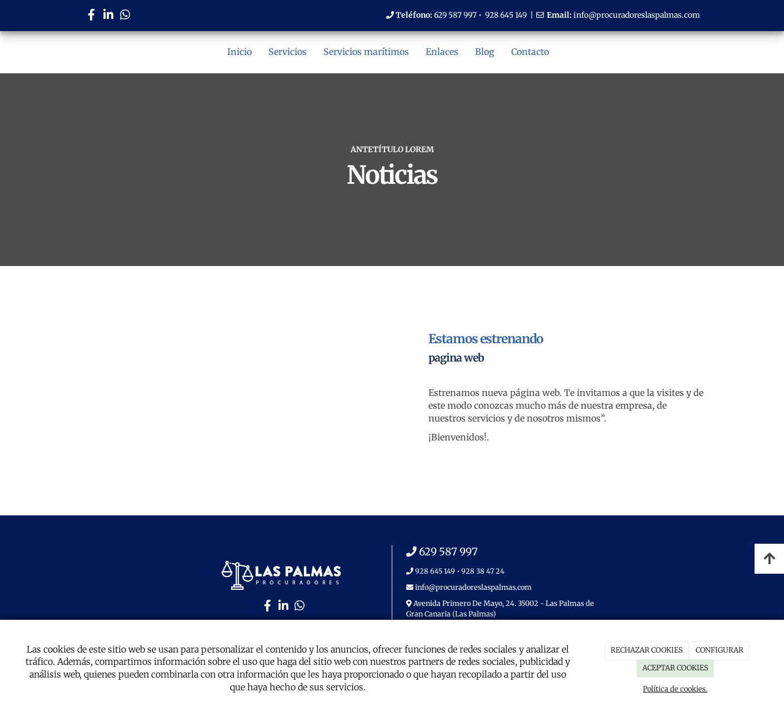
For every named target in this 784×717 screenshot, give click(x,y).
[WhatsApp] (125, 15)
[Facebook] (91, 15)
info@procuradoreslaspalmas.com (636, 15)
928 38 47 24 (483, 570)
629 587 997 (455, 15)
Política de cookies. (675, 689)
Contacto (530, 51)
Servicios (287, 51)
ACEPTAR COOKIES (675, 668)
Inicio (239, 51)
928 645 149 (506, 15)
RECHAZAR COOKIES (647, 650)
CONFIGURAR (719, 650)
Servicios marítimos (366, 51)
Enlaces (442, 51)
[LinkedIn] (108, 15)
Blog (485, 51)
